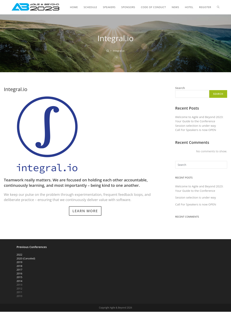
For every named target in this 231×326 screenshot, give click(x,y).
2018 (19, 266)
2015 (19, 277)
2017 (19, 269)
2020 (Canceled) (26, 258)
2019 (19, 262)
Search (180, 88)
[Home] (107, 50)
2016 (19, 273)
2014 (19, 281)
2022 (19, 254)
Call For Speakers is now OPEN (195, 130)
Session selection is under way (195, 125)
